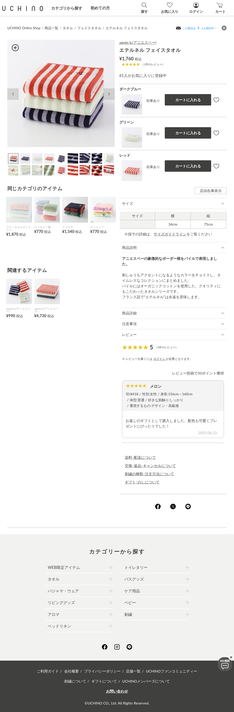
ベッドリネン (59, 626)
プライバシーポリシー (102, 671)
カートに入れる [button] (188, 100)
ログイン (159, 359)
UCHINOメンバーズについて (146, 681)
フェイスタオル (89, 28)
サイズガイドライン (170, 234)
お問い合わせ (117, 691)
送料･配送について (140, 457)
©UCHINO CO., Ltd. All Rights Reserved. (117, 703)
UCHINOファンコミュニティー (171, 671)
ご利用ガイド (48, 671)
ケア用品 (132, 590)
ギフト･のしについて (142, 482)
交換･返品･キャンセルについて (150, 465)
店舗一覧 (133, 671)
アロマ (53, 614)
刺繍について (75, 681)
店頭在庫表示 (211, 190)
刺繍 (128, 614)
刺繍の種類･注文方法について (149, 474)
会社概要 (71, 671)
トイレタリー (136, 567)
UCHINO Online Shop (23, 28)
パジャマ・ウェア (63, 590)
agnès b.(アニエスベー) (137, 42)
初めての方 (100, 7)
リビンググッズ (61, 602)
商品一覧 (51, 28)
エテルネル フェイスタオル (127, 28)
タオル (68, 28)
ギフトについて (104, 681)
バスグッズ (134, 579)
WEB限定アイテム (64, 567)
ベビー (130, 602)
